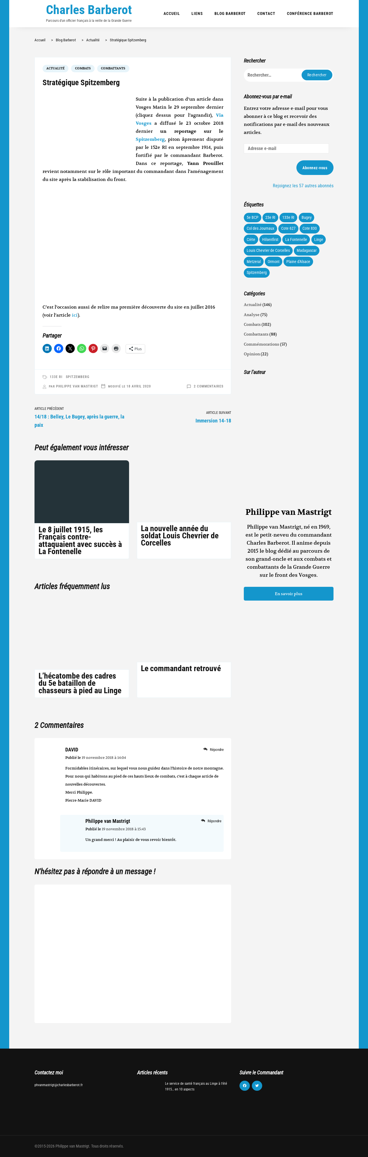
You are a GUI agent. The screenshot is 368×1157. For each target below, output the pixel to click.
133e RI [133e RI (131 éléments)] (288, 217)
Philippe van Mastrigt (77, 386)
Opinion (252, 354)
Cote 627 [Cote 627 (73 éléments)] (288, 228)
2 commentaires (208, 386)
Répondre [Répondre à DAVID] (217, 749)
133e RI (56, 377)
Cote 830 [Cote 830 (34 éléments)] (309, 228)
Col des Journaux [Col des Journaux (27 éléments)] (260, 228)
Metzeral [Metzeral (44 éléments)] (254, 261)
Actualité (55, 68)
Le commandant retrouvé (181, 668)
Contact (266, 13)
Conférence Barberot (310, 13)
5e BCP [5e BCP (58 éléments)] (252, 217)
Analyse (252, 314)
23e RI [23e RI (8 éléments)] (270, 217)
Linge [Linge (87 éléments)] (318, 239)
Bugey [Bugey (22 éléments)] (307, 217)
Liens (197, 13)
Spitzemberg (150, 139)
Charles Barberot (89, 9)
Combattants (113, 68)
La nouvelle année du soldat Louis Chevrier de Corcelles (179, 536)
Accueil (172, 13)
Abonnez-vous (314, 167)
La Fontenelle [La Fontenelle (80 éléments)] (296, 239)
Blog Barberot (230, 13)
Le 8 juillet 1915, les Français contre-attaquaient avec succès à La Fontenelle (80, 540)
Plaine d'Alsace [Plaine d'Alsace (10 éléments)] (298, 261)
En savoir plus (288, 593)
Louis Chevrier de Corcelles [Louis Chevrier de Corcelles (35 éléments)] (268, 250)
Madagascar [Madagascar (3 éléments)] (307, 250)
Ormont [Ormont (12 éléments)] (273, 261)
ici (75, 315)
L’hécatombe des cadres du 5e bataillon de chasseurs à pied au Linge (80, 683)
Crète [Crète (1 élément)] (251, 239)
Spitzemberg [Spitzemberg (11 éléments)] (257, 272)
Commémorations (261, 344)
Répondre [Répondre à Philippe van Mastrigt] (214, 821)
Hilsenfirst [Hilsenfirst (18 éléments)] (270, 239)
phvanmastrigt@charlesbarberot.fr (58, 1085)
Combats (83, 68)
